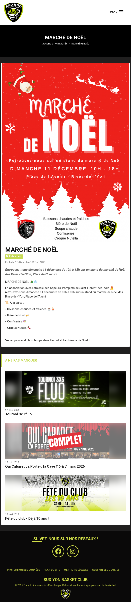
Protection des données (23, 570)
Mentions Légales (76, 570)
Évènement (14, 256)
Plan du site (52, 570)
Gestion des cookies (105, 570)
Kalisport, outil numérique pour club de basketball (89, 585)
